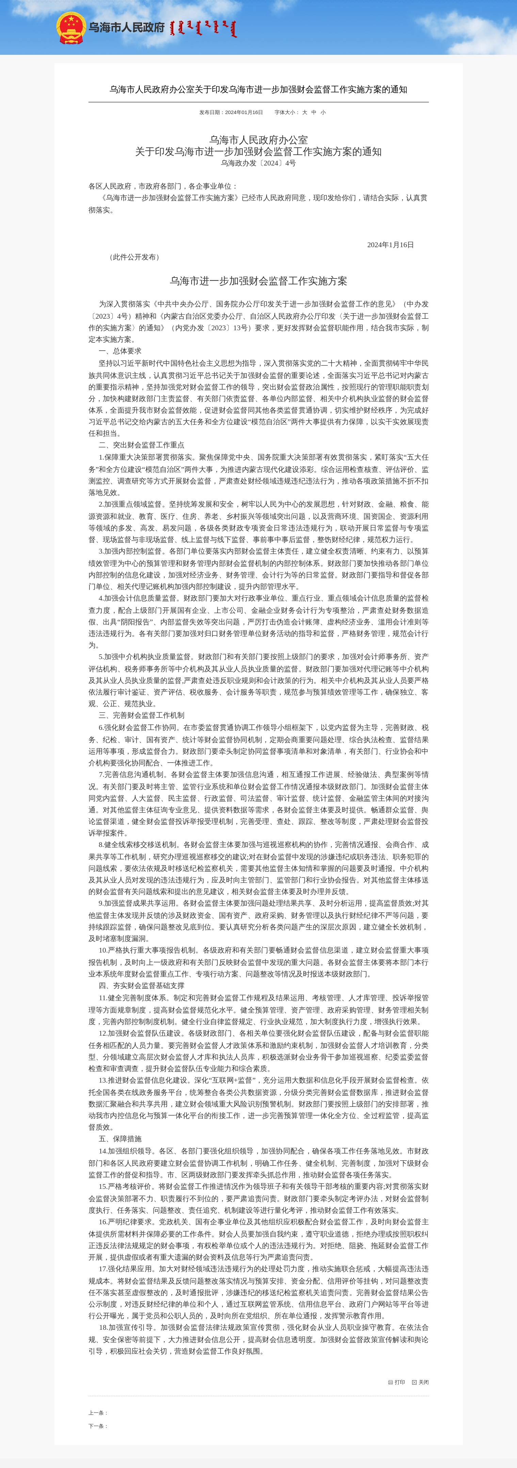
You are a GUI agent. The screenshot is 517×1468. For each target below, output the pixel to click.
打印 (400, 1382)
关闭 (424, 1382)
